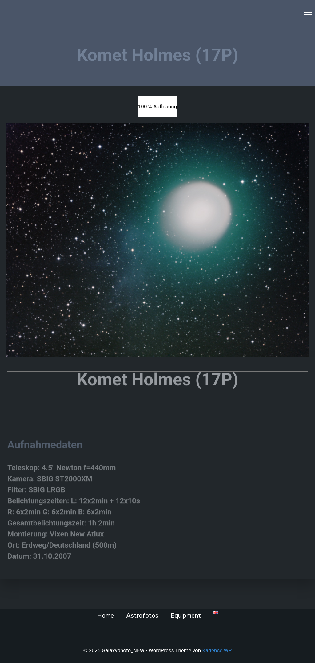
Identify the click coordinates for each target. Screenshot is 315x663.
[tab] (157, 106)
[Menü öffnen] (308, 12)
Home (105, 615)
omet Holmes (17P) (162, 373)
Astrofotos (142, 615)
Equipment (186, 615)
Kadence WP (217, 650)
